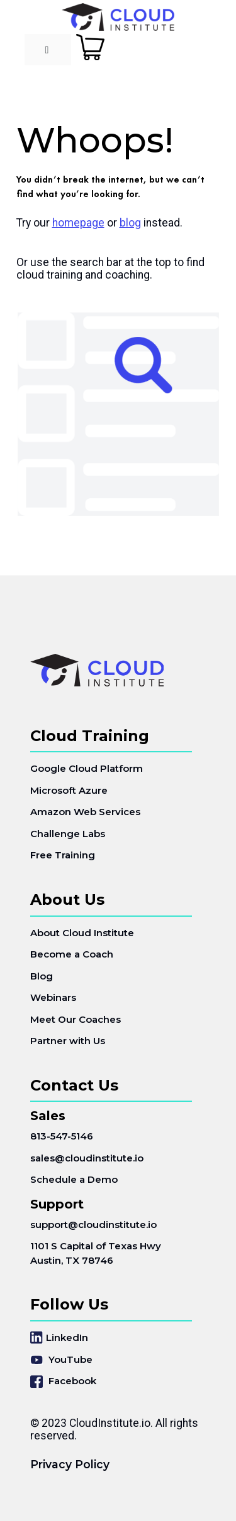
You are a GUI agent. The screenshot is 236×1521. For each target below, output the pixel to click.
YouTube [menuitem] (61, 1359)
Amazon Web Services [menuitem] (85, 812)
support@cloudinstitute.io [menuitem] (93, 1224)
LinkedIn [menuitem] (59, 1337)
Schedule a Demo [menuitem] (74, 1179)
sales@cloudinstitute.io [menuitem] (86, 1158)
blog (130, 222)
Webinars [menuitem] (53, 997)
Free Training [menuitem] (62, 855)
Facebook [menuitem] (63, 1381)
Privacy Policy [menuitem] (70, 1464)
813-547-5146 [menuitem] (61, 1136)
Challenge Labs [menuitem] (67, 834)
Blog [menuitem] (41, 976)
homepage (78, 222)
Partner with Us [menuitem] (67, 1041)
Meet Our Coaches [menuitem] (75, 1019)
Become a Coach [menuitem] (71, 954)
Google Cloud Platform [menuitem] (86, 768)
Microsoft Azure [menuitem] (69, 790)
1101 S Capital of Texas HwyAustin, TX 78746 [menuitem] (95, 1253)
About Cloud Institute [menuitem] (82, 933)
